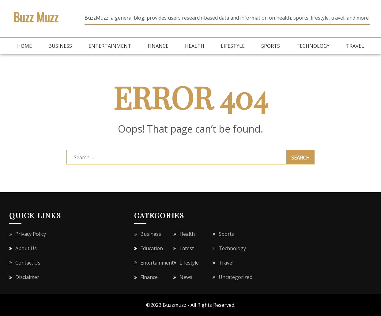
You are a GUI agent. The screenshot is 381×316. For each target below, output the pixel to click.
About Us (26, 248)
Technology (313, 46)
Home (24, 46)
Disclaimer (27, 277)
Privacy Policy (30, 234)
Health (194, 46)
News (185, 277)
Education (151, 248)
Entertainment (110, 46)
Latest (186, 248)
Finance (158, 46)
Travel (355, 46)
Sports (270, 46)
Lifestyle (233, 46)
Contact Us (27, 262)
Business (60, 46)
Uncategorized (235, 277)
